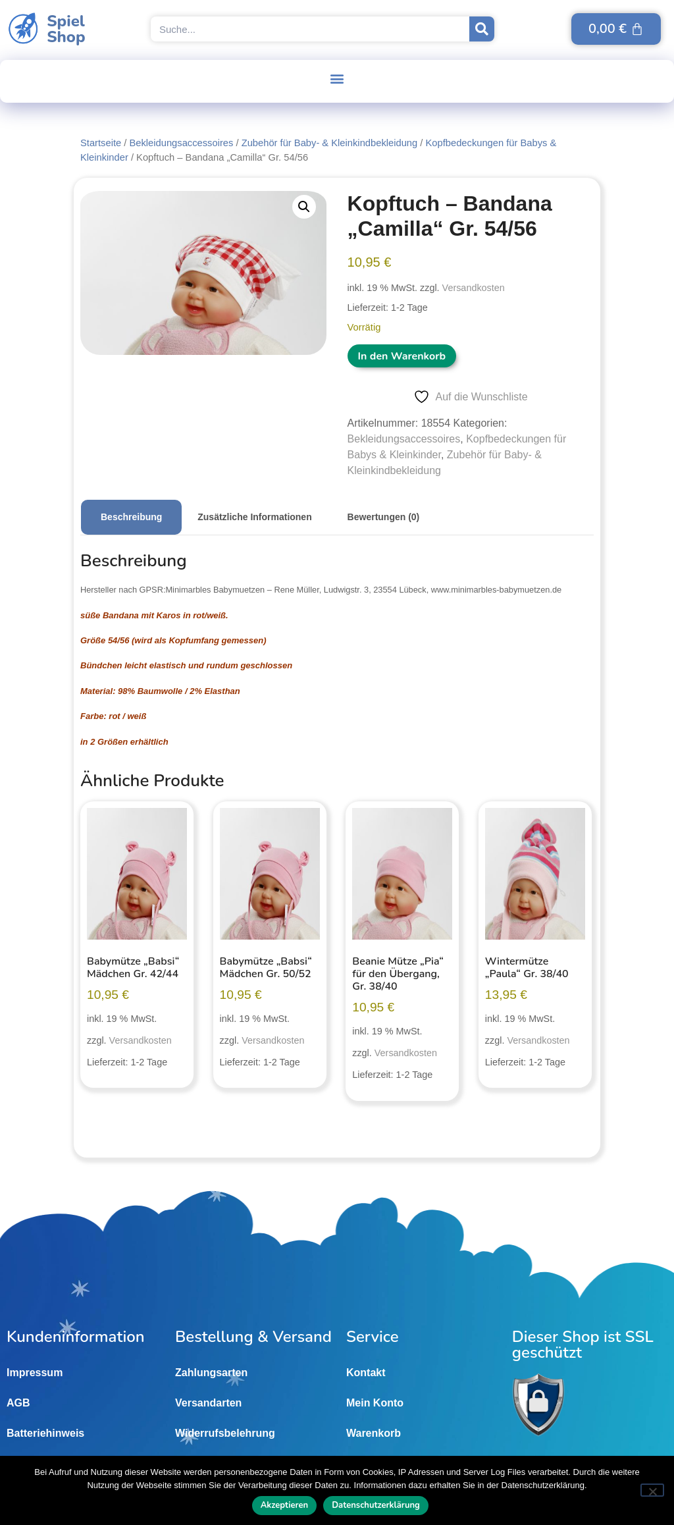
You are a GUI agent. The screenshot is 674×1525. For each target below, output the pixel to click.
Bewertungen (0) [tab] (384, 517)
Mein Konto (374, 1402)
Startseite (100, 143)
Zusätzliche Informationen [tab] (254, 517)
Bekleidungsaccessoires (181, 143)
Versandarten (208, 1402)
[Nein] (652, 1490)
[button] (337, 78)
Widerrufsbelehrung (225, 1433)
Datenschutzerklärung (376, 1505)
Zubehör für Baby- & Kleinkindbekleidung (330, 143)
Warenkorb (373, 1433)
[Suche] (481, 28)
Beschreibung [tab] (131, 517)
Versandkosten (473, 287)
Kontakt (366, 1372)
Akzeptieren (285, 1505)
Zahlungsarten (211, 1372)
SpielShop (66, 29)
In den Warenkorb (402, 356)
